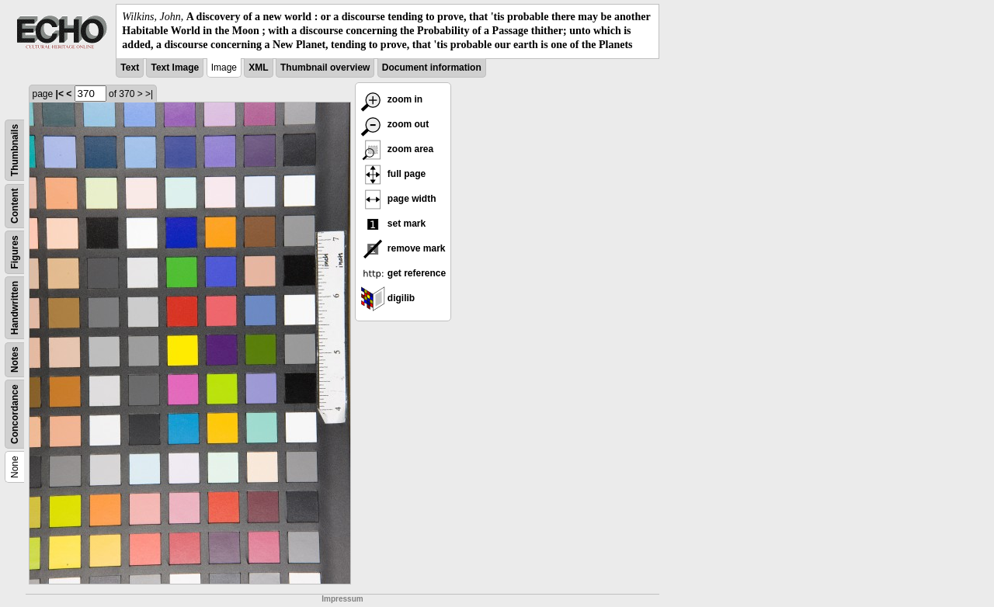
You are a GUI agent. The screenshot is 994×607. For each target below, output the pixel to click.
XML (258, 67)
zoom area (397, 149)
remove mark (403, 248)
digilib (387, 298)
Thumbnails (14, 149)
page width (398, 198)
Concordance (14, 414)
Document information (431, 67)
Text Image (175, 67)
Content (14, 205)
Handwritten (14, 307)
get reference (403, 273)
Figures (14, 252)
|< (60, 93)
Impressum (342, 599)
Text (129, 67)
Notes (14, 359)
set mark (393, 223)
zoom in (391, 99)
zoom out (394, 124)
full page (393, 173)
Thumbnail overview (325, 67)
